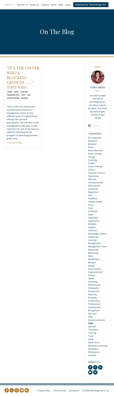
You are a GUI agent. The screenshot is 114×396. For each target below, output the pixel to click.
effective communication (95, 181)
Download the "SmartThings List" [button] (90, 4)
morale (91, 265)
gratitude (92, 211)
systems (92, 326)
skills (90, 316)
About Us (34, 4)
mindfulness (94, 259)
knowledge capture (97, 233)
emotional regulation (93, 190)
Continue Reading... (15, 142)
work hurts (93, 342)
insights (92, 227)
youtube (92, 355)
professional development (94, 306)
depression (93, 176)
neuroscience (94, 269)
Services (22, 4)
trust (90, 336)
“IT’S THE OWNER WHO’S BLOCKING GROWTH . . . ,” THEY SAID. (23, 77)
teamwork (93, 329)
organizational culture (95, 274)
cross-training (95, 166)
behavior (92, 144)
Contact (45, 4)
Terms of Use (59, 390)
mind (90, 256)
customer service (96, 173)
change (9, 92)
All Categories (94, 137)
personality (93, 288)
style (28, 95)
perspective (93, 291)
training (92, 332)
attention (92, 141)
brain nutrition (95, 150)
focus (91, 205)
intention (92, 230)
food (90, 208)
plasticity (92, 294)
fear (90, 195)
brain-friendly (95, 153)
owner (23, 95)
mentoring (93, 253)
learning (92, 240)
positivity (92, 297)
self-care (92, 313)
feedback (92, 198)
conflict (91, 163)
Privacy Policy (43, 390)
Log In (68, 4)
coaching (92, 160)
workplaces (93, 352)
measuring (93, 249)
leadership (24, 92)
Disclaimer (74, 390)
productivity (94, 300)
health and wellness (93, 222)
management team (13, 95)
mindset (92, 262)
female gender (95, 201)
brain (90, 147)
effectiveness (94, 185)
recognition (94, 310)
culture (16, 92)
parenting (93, 281)
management (94, 243)
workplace (24, 98)
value (90, 339)
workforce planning (13, 98)
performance (94, 284)
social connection (96, 320)
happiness (93, 217)
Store (53, 4)
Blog (61, 4)
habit (90, 214)
